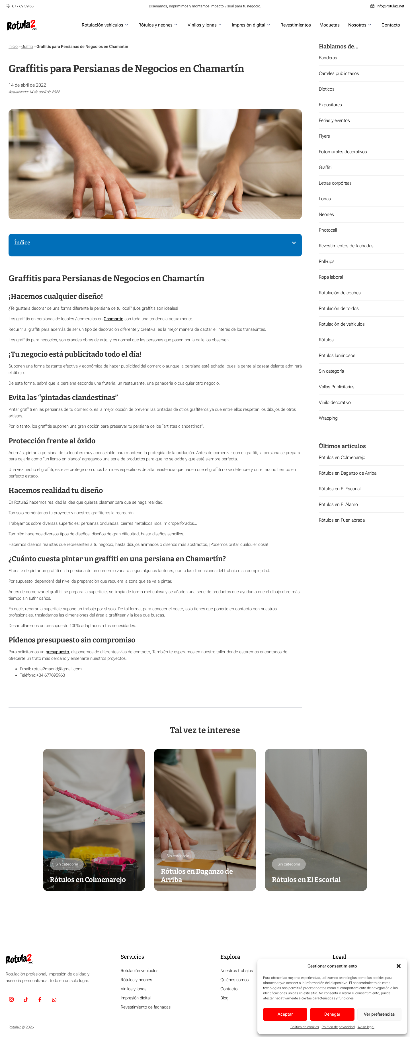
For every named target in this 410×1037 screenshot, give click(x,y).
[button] (398, 966)
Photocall (328, 230)
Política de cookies (304, 1027)
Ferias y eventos (334, 120)
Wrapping (328, 418)
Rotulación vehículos (105, 25)
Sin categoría (331, 371)
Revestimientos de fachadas (346, 245)
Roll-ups (327, 261)
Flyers (324, 136)
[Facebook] (40, 1000)
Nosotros (359, 25)
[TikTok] (25, 1000)
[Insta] (11, 1000)
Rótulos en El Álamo (338, 504)
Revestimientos (295, 25)
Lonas (325, 198)
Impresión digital (251, 25)
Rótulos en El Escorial (339, 488)
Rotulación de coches (340, 292)
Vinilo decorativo (335, 402)
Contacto (391, 25)
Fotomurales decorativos (343, 151)
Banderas (328, 57)
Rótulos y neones (157, 25)
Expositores (330, 104)
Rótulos (326, 339)
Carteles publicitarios (339, 73)
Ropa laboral (331, 277)
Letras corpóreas (335, 183)
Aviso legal (366, 1027)
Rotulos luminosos (337, 355)
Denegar (332, 1014)
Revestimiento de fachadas (146, 1007)
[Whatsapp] (54, 1000)
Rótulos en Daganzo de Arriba (347, 473)
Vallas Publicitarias (336, 386)
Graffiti (27, 46)
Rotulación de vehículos (342, 324)
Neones (326, 214)
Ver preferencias (379, 1014)
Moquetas (329, 25)
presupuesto (57, 651)
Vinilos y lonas (205, 25)
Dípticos (327, 89)
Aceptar (285, 1014)
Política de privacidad (338, 1027)
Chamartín (113, 318)
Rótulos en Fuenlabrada (342, 520)
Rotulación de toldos (339, 308)
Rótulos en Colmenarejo (342, 457)
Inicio (13, 46)
